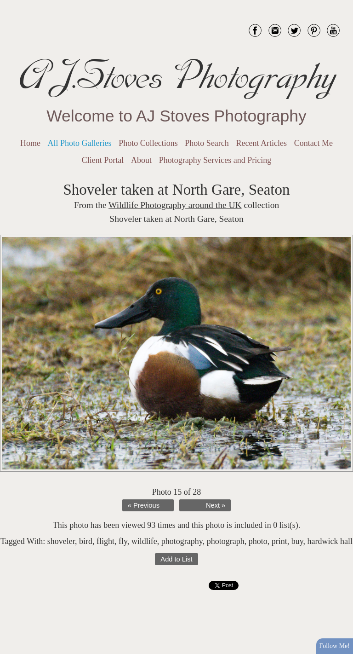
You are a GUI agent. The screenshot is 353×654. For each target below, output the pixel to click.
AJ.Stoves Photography (176, 76)
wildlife (144, 541)
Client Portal (103, 160)
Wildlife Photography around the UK (175, 205)
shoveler (61, 541)
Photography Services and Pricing (215, 160)
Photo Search (206, 143)
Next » (215, 505)
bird (85, 541)
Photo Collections (148, 143)
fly (123, 541)
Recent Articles (261, 143)
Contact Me (313, 143)
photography (182, 541)
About (141, 160)
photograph (226, 541)
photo (258, 541)
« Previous (143, 505)
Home (30, 143)
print (279, 541)
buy (297, 541)
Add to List (176, 559)
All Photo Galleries (80, 143)
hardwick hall (329, 541)
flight (105, 541)
